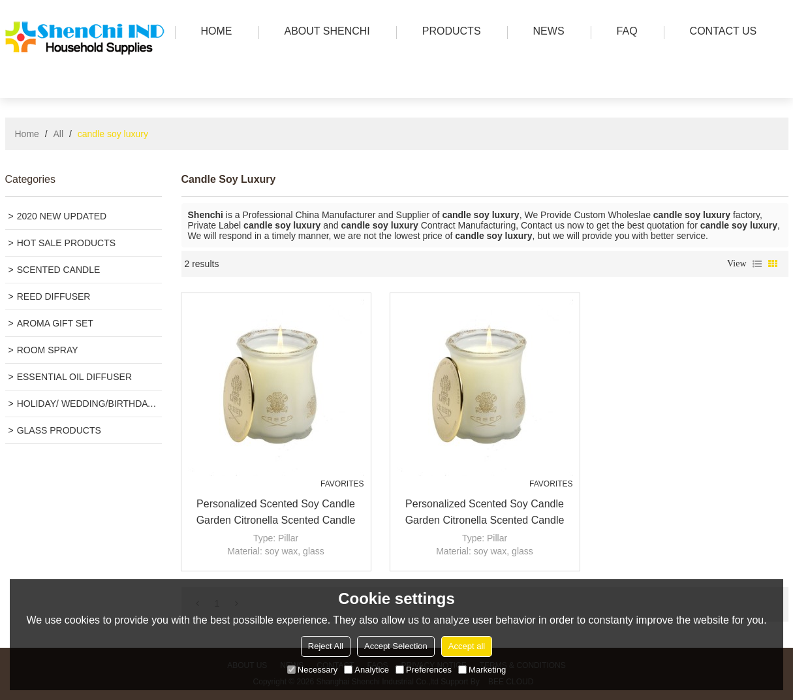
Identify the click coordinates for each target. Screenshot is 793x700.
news (546, 32)
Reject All (325, 646)
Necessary (312, 670)
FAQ (624, 32)
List (757, 263)
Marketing (482, 670)
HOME (213, 32)
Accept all (466, 646)
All (59, 134)
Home (27, 134)
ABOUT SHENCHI (324, 32)
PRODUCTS (448, 32)
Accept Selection (396, 646)
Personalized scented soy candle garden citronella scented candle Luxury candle (276, 513)
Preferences (424, 670)
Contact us (720, 32)
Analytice (366, 670)
